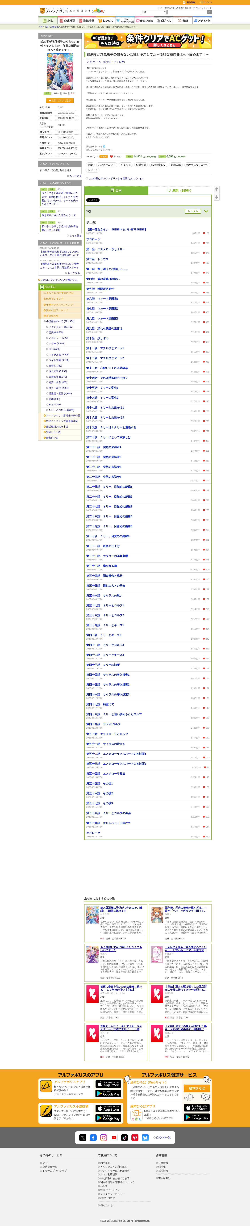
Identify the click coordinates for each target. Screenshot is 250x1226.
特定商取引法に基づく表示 (115, 1178)
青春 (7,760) (55, 365)
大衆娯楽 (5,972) (58, 376)
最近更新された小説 (57, 426)
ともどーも (94, 61)
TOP (40, 27)
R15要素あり (158, 164)
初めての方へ (107, 1205)
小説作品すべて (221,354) (60, 321)
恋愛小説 (54, 27)
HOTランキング (55, 298)
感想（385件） (182, 190)
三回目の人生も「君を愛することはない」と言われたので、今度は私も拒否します (186, 950)
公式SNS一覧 (163, 1137)
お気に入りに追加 (60, 100)
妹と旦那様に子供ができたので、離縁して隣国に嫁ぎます (121, 909)
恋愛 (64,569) (56, 332)
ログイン (207, 2)
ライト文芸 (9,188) (59, 360)
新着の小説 (52, 437)
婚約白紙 (176, 164)
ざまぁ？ (126, 164)
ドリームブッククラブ (55, 1170)
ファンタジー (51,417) (61, 326)
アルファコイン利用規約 (113, 1166)
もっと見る (75, 175)
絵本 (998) (54, 399)
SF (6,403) (54, 349)
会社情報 (163, 1162)
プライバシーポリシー (112, 1194)
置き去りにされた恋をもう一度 (59, 215)
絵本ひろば (197, 1088)
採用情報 (163, 1170)
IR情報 (162, 1166)
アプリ (46, 1162)
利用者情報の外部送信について (117, 1182)
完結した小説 (53, 432)
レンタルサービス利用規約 (115, 1170)
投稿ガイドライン (110, 1190)
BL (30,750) (55, 404)
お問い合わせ (107, 1197)
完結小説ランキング (57, 310)
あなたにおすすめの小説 (60, 292)
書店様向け (164, 1178)
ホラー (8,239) (56, 343)
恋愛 (162, 156)
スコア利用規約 (108, 1174)
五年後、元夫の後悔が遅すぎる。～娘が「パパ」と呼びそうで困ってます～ (186, 910)
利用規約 (105, 1162)
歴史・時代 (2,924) (59, 388)
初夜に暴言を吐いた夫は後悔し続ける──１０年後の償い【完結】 (121, 988)
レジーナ (93, 170)
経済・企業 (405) (58, 382)
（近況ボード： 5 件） (114, 62)
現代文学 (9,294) (58, 371)
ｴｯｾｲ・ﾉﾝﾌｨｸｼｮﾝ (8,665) (61, 410)
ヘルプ (104, 1186)
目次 (118, 190)
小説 (46, 27)
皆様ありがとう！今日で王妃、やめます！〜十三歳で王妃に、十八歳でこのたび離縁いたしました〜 (121, 1029)
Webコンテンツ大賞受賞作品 (62, 421)
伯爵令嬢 (141, 164)
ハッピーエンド (106, 164)
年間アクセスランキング (59, 304)
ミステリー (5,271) (59, 338)
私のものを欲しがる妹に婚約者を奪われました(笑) (60, 228)
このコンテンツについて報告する (59, 279)
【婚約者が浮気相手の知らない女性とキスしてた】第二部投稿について (60, 251)
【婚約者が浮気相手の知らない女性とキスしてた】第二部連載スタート (60, 264)
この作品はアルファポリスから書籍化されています (116, 178)
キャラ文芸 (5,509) (59, 354)
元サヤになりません (197, 164)
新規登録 (191, 2)
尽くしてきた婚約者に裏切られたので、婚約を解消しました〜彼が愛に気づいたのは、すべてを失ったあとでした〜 (60, 198)
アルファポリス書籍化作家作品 (63, 415)
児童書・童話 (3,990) (60, 393)
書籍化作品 (52, 315)
